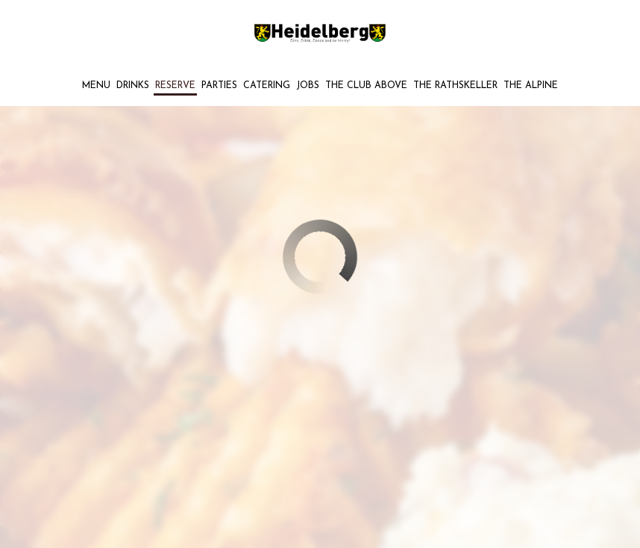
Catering (266, 85)
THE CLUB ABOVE (366, 85)
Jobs (307, 85)
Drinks (132, 85)
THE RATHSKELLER (455, 85)
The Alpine (530, 85)
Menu (96, 85)
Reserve (175, 85)
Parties (219, 85)
